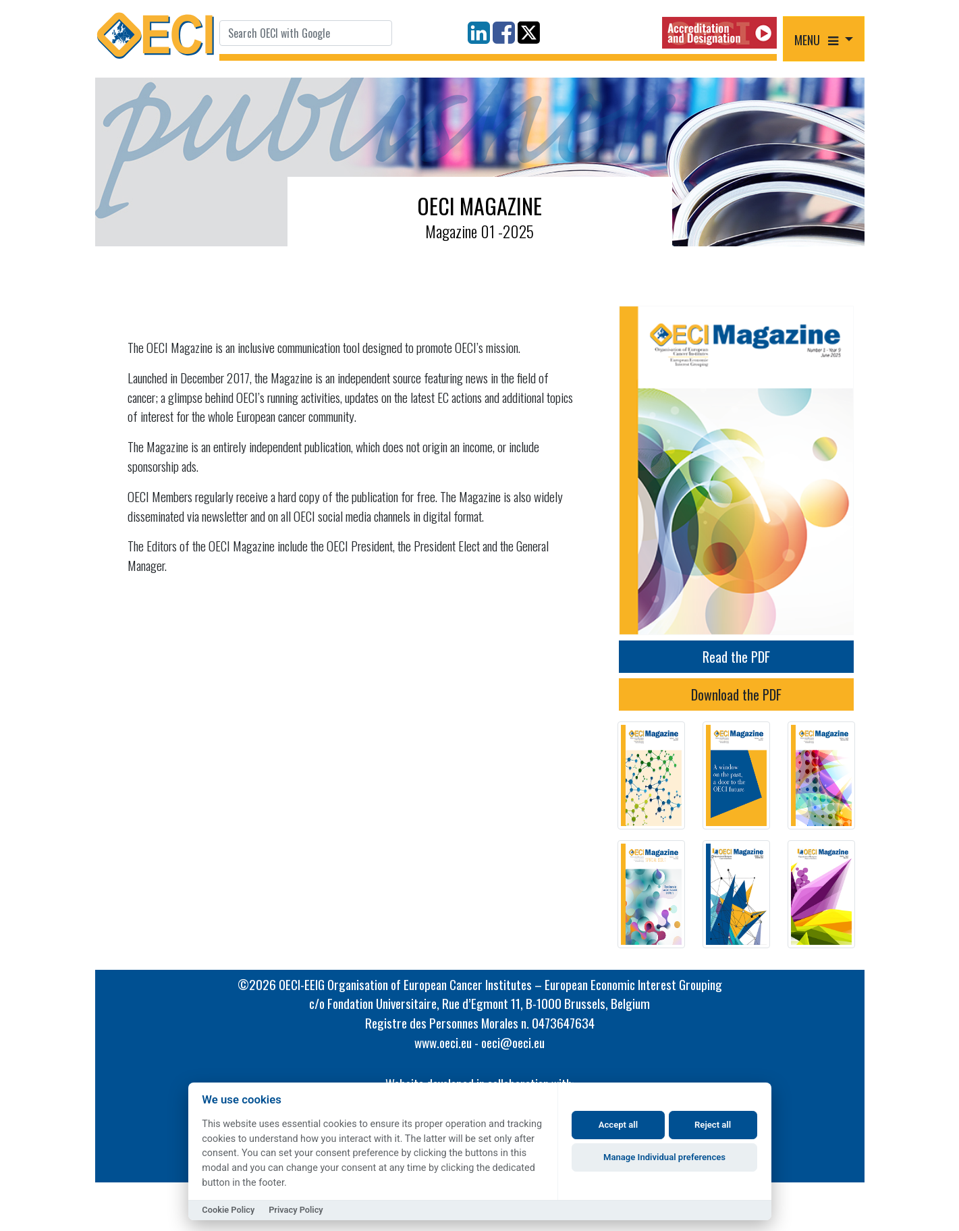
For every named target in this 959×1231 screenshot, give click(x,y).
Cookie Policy (228, 1210)
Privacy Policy (296, 1210)
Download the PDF (736, 694)
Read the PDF (736, 657)
